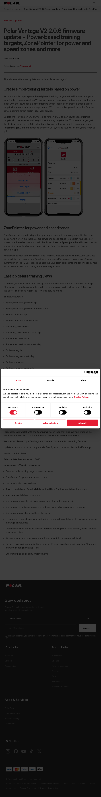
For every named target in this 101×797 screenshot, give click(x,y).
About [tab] (83, 380)
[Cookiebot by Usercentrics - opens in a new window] (86, 372)
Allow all (82, 423)
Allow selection (50, 423)
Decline (18, 423)
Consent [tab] (17, 380)
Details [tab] (50, 380)
